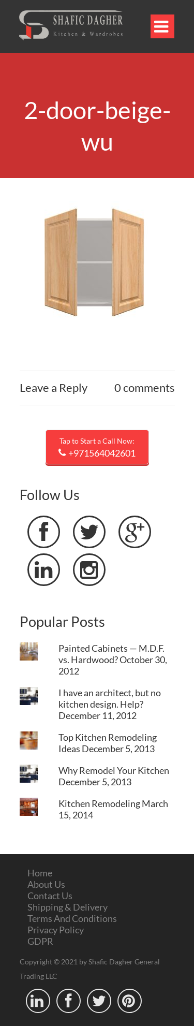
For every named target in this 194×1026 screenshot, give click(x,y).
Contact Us (49, 895)
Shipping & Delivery (67, 907)
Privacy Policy (55, 929)
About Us (46, 884)
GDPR (40, 941)
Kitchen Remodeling (99, 803)
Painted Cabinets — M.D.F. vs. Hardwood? (111, 653)
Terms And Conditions (72, 918)
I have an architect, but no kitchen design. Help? (109, 698)
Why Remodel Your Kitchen (113, 770)
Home (39, 872)
